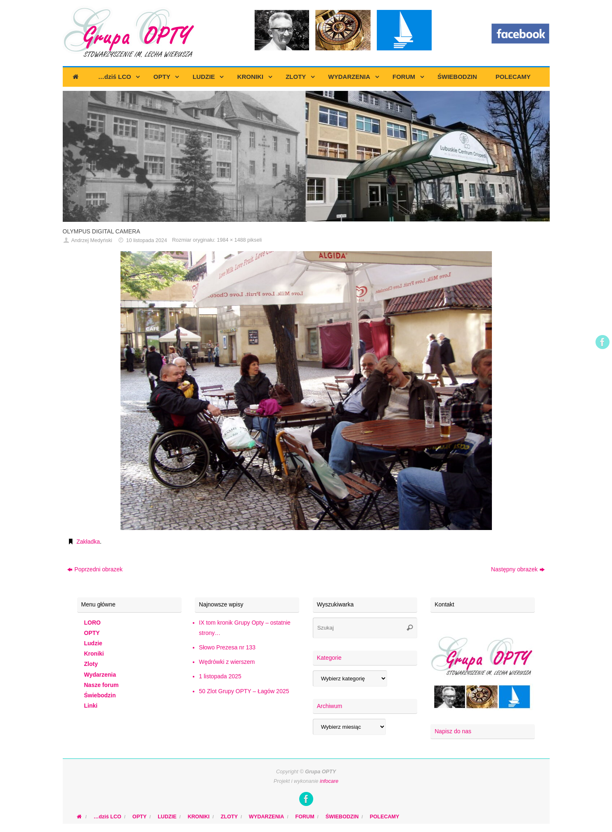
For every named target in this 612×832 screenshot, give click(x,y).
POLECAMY (384, 817)
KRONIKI (199, 817)
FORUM (304, 817)
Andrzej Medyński (91, 240)
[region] (306, 156)
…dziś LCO (107, 817)
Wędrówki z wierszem (227, 661)
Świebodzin (100, 695)
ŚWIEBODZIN (342, 817)
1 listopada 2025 (220, 676)
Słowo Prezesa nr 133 (227, 647)
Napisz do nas (453, 731)
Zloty (91, 664)
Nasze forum (101, 685)
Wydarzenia (100, 674)
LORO (92, 622)
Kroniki (94, 653)
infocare (329, 781)
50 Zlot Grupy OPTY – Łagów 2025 (244, 691)
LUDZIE (167, 817)
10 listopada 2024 (146, 240)
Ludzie (93, 643)
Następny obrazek (518, 569)
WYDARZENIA (266, 817)
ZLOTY (229, 817)
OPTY (92, 633)
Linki (91, 705)
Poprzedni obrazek (95, 569)
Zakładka (88, 541)
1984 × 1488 (231, 240)
